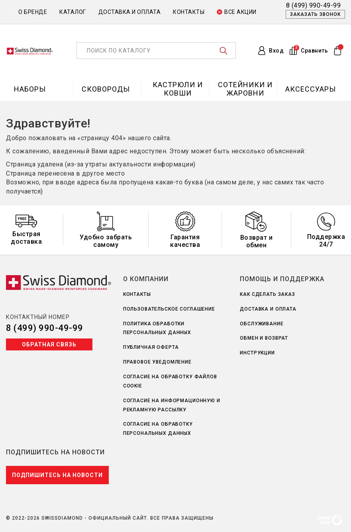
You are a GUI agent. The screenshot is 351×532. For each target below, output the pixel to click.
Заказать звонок (315, 14)
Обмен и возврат (264, 338)
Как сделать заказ (267, 294)
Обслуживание (261, 324)
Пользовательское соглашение (169, 309)
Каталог (72, 12)
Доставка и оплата (129, 12)
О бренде (32, 12)
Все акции (237, 12)
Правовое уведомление (157, 362)
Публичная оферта (151, 347)
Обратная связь (49, 344)
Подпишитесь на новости (57, 475)
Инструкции (257, 353)
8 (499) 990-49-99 (44, 328)
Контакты (188, 12)
